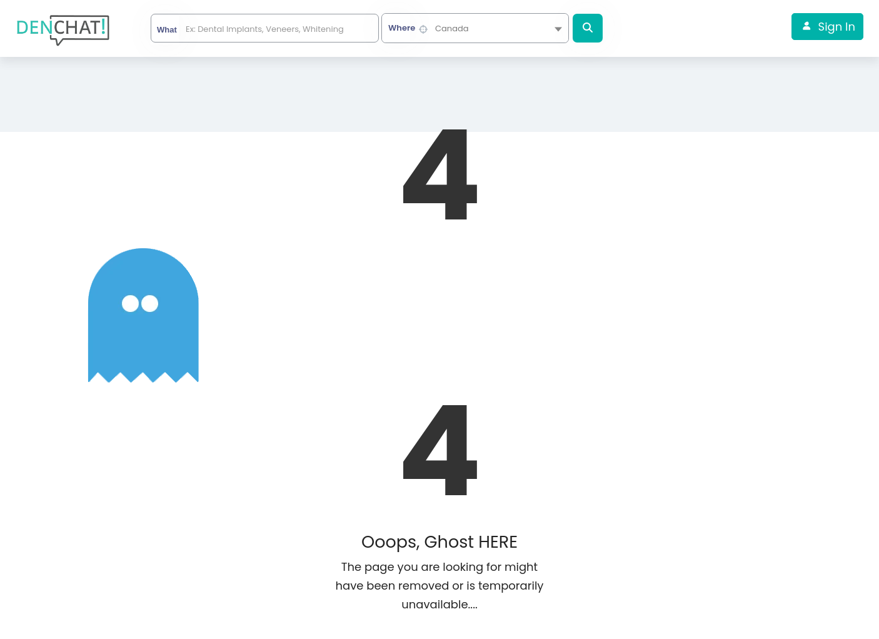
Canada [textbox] (452, 28)
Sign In (836, 26)
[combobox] (475, 28)
